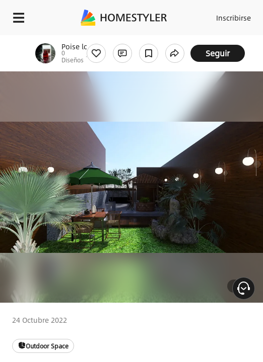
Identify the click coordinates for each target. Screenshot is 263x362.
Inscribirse (233, 17)
